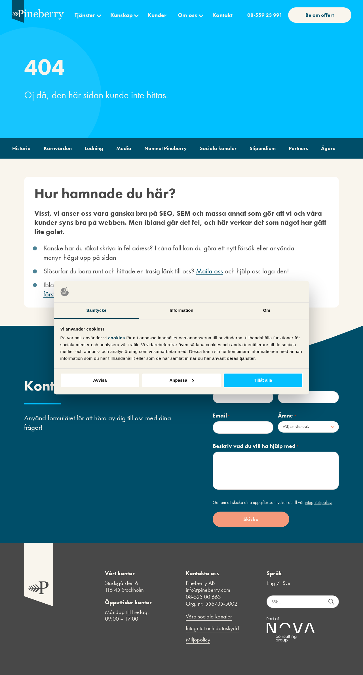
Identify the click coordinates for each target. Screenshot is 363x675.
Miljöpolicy (198, 639)
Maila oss (209, 271)
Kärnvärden (58, 148)
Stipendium (263, 148)
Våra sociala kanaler (209, 616)
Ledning (94, 148)
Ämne (287, 415)
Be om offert (319, 15)
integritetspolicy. (318, 502)
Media (123, 148)
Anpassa (181, 380)
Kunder (157, 15)
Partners (298, 148)
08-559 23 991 (264, 15)
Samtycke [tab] (96, 310)
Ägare (328, 148)
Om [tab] (266, 310)
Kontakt (222, 15)
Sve (286, 583)
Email (221, 415)
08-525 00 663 (203, 597)
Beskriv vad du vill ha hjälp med (256, 446)
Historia (21, 148)
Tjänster (85, 15)
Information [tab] (181, 310)
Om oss (187, 15)
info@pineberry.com (208, 589)
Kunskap (121, 15)
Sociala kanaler (218, 148)
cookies (117, 338)
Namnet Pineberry (165, 148)
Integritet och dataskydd (212, 628)
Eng (271, 583)
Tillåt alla (263, 380)
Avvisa (100, 380)
